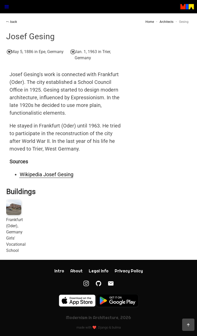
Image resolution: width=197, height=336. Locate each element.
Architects (166, 22)
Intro (59, 271)
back (11, 22)
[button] (6, 6)
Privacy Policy (129, 271)
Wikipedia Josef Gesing (46, 174)
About (76, 271)
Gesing (184, 22)
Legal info (99, 271)
